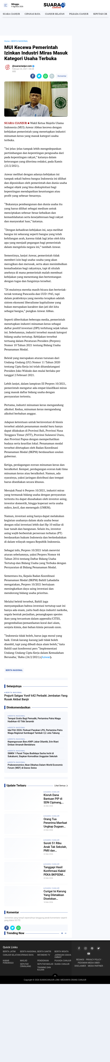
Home (7, 41)
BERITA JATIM (9, 951)
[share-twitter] (39, 76)
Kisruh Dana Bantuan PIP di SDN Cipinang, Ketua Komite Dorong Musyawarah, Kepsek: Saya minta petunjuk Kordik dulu (53, 798)
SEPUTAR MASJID (45, 964)
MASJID (23, 960)
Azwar (46, 657)
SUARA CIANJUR (11, 13)
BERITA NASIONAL (14, 670)
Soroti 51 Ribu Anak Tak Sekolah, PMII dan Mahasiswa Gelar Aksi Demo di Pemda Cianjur (55, 846)
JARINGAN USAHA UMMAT (63, 956)
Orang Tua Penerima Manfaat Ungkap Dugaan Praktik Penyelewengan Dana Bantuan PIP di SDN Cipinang (55, 822)
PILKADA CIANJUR (78, 13)
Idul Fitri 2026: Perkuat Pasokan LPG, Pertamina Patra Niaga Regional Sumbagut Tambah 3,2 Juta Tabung (35, 731)
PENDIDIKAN (43, 960)
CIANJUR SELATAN (54, 13)
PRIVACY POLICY (93, 959)
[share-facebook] (32, 76)
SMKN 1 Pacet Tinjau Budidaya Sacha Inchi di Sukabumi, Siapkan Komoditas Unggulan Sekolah (32, 755)
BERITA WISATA (62, 951)
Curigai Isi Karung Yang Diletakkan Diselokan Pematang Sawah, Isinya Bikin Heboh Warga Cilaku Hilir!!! (55, 895)
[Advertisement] (55, 26)
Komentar (61, 76)
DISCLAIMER (80, 966)
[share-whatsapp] (45, 76)
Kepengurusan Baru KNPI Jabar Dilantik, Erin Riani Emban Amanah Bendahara (33, 743)
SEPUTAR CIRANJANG (25, 965)
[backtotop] (55, 976)
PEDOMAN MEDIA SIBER (89, 963)
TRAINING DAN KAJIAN (44, 968)
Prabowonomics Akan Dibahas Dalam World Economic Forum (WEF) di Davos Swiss (35, 766)
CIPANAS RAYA (32, 13)
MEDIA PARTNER (95, 966)
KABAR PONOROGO (8, 961)
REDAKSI (80, 959)
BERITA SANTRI (44, 951)
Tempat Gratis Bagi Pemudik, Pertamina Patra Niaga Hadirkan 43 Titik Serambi (34, 720)
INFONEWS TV (43, 955)
